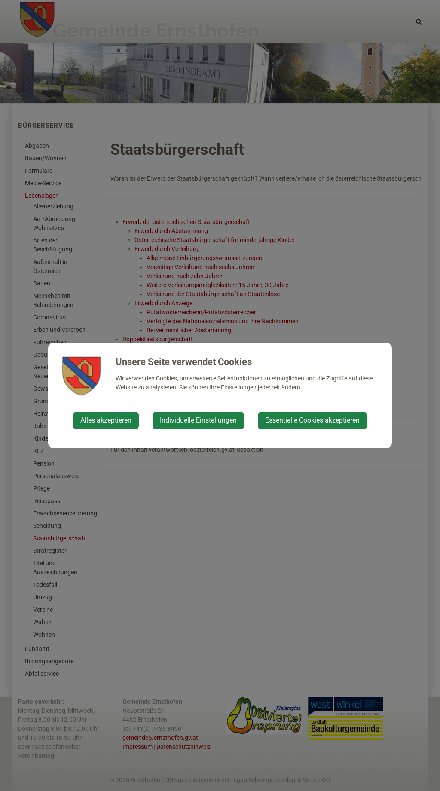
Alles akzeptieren (105, 420)
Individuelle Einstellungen (198, 420)
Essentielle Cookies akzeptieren (312, 420)
